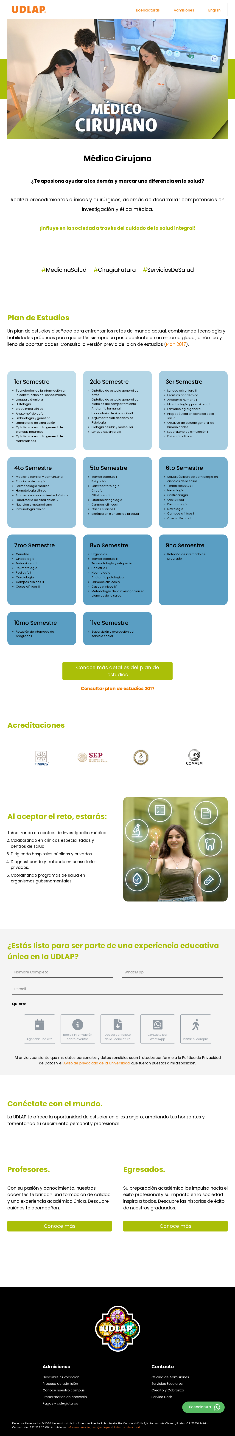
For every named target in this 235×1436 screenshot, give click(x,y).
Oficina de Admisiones (170, 1377)
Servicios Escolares (167, 1383)
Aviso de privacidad (127, 1427)
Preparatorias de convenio (65, 1397)
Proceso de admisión (60, 1383)
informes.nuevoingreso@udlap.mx (90, 1427)
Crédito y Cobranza (167, 1390)
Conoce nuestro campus (64, 1390)
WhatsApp (134, 972)
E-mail (20, 989)
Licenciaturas (148, 10)
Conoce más (60, 1226)
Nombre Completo (31, 972)
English (214, 10)
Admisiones (184, 10)
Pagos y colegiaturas (60, 1403)
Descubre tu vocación (61, 1377)
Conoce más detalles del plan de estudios (117, 671)
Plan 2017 (176, 344)
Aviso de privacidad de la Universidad (96, 1063)
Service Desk (161, 1397)
